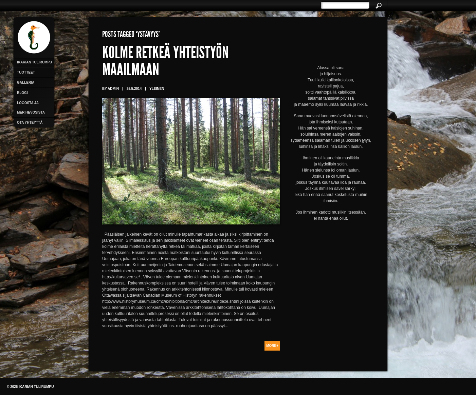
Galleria (25, 82)
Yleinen (156, 89)
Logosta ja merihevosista (31, 107)
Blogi (22, 93)
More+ (272, 346)
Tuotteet (26, 72)
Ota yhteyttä (29, 122)
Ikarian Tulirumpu (34, 62)
